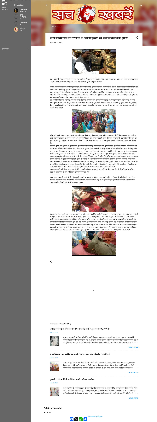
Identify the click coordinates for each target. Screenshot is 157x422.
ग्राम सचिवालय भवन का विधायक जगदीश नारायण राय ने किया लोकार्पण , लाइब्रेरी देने (80, 354)
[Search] (141, 6)
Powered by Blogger (94, 416)
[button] (137, 38)
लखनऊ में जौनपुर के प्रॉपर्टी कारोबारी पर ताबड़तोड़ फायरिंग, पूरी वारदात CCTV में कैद (80, 329)
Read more (133, 347)
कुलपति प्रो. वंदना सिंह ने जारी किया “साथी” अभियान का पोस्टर (72, 379)
